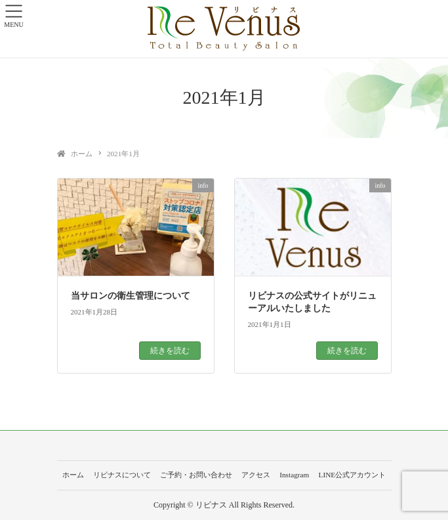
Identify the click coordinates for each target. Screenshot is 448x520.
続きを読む (170, 350)
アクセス (255, 475)
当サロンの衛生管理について (130, 296)
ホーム (73, 475)
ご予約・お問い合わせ (196, 475)
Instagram (294, 475)
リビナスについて (122, 475)
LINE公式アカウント (352, 475)
